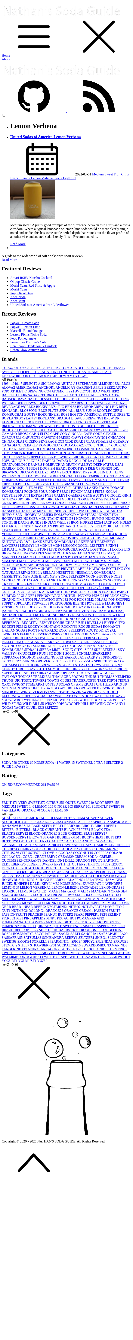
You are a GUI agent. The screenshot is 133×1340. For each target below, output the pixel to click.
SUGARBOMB (94, 945)
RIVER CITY (114, 622)
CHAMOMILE (103, 845)
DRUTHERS (72, 472)
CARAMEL (12, 845)
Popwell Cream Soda (24, 323)
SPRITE (70, 661)
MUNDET (46, 568)
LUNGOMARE (32, 553)
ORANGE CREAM (79, 910)
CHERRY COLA (31, 849)
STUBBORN (112, 665)
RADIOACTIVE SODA (81, 611)
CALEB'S (120, 430)
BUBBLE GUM (69, 837)
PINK (51, 918)
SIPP (89, 649)
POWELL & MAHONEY (105, 603)
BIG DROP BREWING (94, 407)
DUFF (22, 476)
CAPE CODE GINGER (100, 434)
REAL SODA (49, 372)
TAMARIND (117, 945)
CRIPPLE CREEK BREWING (49, 457)
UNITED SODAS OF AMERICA (86, 372)
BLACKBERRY (15, 833)
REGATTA (31, 622)
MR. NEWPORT (104, 565)
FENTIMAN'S (96, 480)
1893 (6, 383)
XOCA (8, 707)
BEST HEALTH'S (90, 403)
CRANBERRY (46, 856)
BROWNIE (46, 426)
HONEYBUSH (13, 880)
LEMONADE (88, 887)
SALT (75, 934)
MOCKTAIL (115, 899)
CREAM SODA (87, 856)
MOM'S (102, 561)
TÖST (27, 680)
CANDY (87, 841)
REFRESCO (12, 622)
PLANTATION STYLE (51, 599)
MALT (84, 891)
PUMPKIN (11, 926)
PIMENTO (25, 599)
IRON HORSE (82, 522)
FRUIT (10, 802)
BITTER (9, 829)
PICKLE (9, 918)
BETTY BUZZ (115, 403)
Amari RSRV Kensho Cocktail (31, 278)
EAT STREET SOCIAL (59, 476)
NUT (6, 910)
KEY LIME (50, 883)
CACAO (56, 841)
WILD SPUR (12, 703)
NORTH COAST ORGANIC (37, 580)
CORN (29, 856)
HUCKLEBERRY (52, 880)
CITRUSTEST (31, 853)
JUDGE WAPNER (36, 534)
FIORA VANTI (43, 484)
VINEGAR (108, 953)
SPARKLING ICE (50, 657)
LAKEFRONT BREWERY (95, 541)
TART (65, 949)
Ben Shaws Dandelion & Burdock (33, 346)
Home (6, 55)
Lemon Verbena (42, 178)
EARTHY (111, 860)
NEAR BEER (35, 907)
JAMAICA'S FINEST (18, 526)
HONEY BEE (13, 518)
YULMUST (27, 961)
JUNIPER (22, 883)
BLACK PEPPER (77, 829)
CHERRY (10, 849)
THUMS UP (11, 680)
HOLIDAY (102, 876)
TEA (101, 762)
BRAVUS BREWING (87, 418)
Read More (18, 244)
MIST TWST (84, 561)
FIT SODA (89, 484)
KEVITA (87, 534)
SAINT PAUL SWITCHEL (49, 638)
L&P (28, 541)
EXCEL (111, 476)
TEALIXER (42, 676)
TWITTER (10, 953)
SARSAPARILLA (113, 934)
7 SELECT (29, 383)
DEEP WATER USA (108, 464)
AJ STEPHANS (85, 383)
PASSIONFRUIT (15, 914)
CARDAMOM (34, 845)
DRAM (55, 472)
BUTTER (113, 837)
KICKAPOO (105, 534)
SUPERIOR (118, 669)
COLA (48, 810)
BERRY (83, 806)
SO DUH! (57, 653)
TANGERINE (13, 949)
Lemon (26, 178)
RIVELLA (95, 622)
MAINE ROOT (57, 553)
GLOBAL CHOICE (77, 499)
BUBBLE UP (90, 426)
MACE (54, 891)
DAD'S (62, 461)
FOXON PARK (83, 491)
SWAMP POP (57, 673)
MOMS (115, 561)
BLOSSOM (29, 410)
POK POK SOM (82, 599)
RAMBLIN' (108, 611)
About (6, 59)
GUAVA (50, 876)
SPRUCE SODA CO (109, 661)
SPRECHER (52, 368)
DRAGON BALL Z (34, 472)
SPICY (89, 941)
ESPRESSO (114, 864)
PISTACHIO (67, 918)
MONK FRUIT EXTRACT (66, 903)
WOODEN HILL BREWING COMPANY (95, 703)
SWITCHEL (86, 762)
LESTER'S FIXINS (104, 545)
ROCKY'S (69, 626)
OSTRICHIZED (14, 592)
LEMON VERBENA (36, 887)
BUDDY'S (10, 430)
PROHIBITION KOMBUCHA (61, 607)
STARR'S (67, 665)
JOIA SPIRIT (42, 530)
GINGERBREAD (42, 872)
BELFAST (86, 399)
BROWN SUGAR (43, 837)
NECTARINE (57, 907)
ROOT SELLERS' (72, 630)
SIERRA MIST (51, 649)
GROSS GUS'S (36, 507)
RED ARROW (106, 615)
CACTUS (72, 841)
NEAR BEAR (13, 907)
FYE (49, 495)
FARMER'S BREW (16, 480)
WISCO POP (55, 703)
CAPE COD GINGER (66, 434)
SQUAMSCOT (13, 665)
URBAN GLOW (53, 688)
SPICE (77, 941)
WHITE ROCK (91, 700)
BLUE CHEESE (70, 833)
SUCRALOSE (69, 945)
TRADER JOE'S (84, 680)
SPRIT (57, 661)
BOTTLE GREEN (116, 414)
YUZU (42, 961)
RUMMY (93, 634)
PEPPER (92, 914)
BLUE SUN (88, 368)
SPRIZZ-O (85, 661)
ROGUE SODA (90, 626)
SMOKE (24, 941)
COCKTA (119, 445)
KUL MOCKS (113, 538)
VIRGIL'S (95, 692)
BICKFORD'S (47, 407)
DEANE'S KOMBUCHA (46, 464)
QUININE (43, 926)
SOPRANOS (12, 657)
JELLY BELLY (96, 526)
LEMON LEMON (49, 545)
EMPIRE (96, 476)
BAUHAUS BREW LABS (100, 395)
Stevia (58, 178)
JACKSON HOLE (117, 522)
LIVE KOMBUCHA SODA (69, 549)
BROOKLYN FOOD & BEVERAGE (90, 422)
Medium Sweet (103, 174)
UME (24, 953)
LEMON (44, 806)
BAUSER (10, 399)
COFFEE (101, 853)
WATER (67, 762)
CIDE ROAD (75, 441)
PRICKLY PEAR (91, 922)
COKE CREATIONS (17, 449)
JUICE (8, 766)
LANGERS (11, 545)
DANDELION (53, 860)
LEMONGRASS (111, 887)
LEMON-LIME (64, 887)
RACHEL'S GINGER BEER (42, 611)
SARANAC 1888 (59, 642)
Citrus (125, 174)
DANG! (76, 461)
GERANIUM (70, 868)
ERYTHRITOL (92, 864)
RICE (76, 930)
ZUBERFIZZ (48, 707)
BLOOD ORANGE (43, 833)
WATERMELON (16, 957)
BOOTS (31, 414)
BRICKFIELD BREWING (44, 422)
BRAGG (64, 418)
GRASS (120, 872)
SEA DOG (109, 642)
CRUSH (107, 457)
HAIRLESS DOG (101, 507)
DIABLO (9, 468)
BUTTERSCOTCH (16, 841)
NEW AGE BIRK (36, 576)
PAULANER (27, 595)
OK (7, 784)
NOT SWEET (93, 907)
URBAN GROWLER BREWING (91, 688)
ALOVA (9, 387)
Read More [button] (9, 260)
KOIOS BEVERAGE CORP (81, 538)
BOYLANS (47, 418)
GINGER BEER (15, 872)
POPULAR (23, 603)
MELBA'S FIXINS (59, 561)
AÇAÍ (7, 818)
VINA (81, 692)
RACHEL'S (11, 611)
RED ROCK (50, 619)
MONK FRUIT (34, 903)
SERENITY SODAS (67, 646)
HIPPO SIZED (13, 515)
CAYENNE (71, 845)
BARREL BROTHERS (50, 395)
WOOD (124, 957)
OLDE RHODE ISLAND (52, 588)
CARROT (54, 845)
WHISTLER (70, 700)
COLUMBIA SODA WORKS (55, 449)
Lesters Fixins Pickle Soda (28, 334)
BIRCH (88, 826)
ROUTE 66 (95, 630)
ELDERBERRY (14, 864)
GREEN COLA (99, 503)
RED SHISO (41, 930)
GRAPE (81, 872)
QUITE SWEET (80, 802)
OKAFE (94, 584)
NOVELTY (114, 907)
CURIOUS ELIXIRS (26, 461)
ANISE (71, 822)
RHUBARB (61, 930)
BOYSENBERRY (15, 837)
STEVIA (10, 945)
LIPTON (41, 549)
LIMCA (8, 549)
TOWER (40, 680)
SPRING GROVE (37, 661)
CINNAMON (107, 849)
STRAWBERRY (43, 945)
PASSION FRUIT (107, 910)
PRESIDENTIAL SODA (20, 607)
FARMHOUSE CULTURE (51, 480)
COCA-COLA (14, 368)
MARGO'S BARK (37, 557)
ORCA (70, 368)
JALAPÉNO (96, 880)
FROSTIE (10, 495)
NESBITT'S (65, 572)
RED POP (23, 930)
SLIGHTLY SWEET (108, 806)
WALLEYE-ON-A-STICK (74, 696)
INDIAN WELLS (57, 522)
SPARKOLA (74, 657)
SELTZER (114, 762)
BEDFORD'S (67, 399)
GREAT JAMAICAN (71, 503)
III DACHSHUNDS (29, 522)
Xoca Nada (18, 297)
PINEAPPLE (35, 918)
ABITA (67, 383)
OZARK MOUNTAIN (54, 592)
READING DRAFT (57, 615)
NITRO (74, 907)
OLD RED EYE (113, 584)
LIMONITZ (24, 549)
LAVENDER (112, 883)
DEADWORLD (15, 376)
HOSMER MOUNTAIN (42, 518)
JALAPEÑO (76, 880)
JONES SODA (64, 530)
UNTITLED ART (109, 684)
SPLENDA (104, 941)
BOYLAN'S (28, 418)
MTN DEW (78, 376)
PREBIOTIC (67, 922)
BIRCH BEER (106, 826)
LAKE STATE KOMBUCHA (54, 541)
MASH (113, 557)
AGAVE (92, 818)
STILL (24, 945)
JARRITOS (74, 526)
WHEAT (37, 957)
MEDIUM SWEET (18, 806)
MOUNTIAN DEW (60, 565)
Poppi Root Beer (21, 293)
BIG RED (119, 407)
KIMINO (31, 538)
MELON (42, 899)
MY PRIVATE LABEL (72, 568)
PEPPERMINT (111, 914)
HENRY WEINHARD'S (104, 511)
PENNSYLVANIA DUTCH (57, 595)
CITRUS (55, 802)
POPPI (8, 603)
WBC (18, 700)
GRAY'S (48, 503)
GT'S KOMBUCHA (63, 507)
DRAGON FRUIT (89, 860)
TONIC (101, 949)
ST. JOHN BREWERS (42, 665)
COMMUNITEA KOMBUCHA (100, 449)
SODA (10, 762)
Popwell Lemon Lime (25, 327)
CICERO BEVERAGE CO (45, 441)
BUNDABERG (68, 430)
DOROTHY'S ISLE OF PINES (90, 468)
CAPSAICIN (104, 841)
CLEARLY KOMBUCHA (41, 445)
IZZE (99, 522)
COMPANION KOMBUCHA (24, 453)
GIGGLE (115, 495)
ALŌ (125, 383)
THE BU (92, 676)
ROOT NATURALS (43, 630)
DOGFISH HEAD (54, 468)
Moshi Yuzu (18, 289)
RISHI (81, 622)
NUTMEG (19, 910)
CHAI (86, 845)
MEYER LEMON (64, 899)
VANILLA (11, 810)
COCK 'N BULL (98, 445)
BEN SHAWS (28, 403)
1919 (16, 383)
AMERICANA (27, 387)
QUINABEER (111, 607)
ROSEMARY (23, 934)
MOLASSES (12, 903)
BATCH (74, 395)
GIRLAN (54, 499)
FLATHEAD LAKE (83, 488)
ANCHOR (47, 387)
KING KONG (49, 538)
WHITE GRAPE (57, 957)
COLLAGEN (12, 856)
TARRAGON (49, 949)
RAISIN (87, 926)
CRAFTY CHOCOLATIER (110, 453)
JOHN (16, 530)
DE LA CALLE (94, 461)
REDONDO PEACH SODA (81, 619)
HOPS (31, 880)
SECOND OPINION (17, 646)
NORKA (9, 580)
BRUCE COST (68, 426)
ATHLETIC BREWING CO (30, 391)
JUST (55, 534)
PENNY (85, 595)
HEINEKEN (59, 511)
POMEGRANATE (16, 922)
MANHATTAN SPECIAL (88, 553)
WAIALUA (46, 696)
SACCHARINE (46, 934)
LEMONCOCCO (76, 545)
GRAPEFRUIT (101, 872)
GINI (126, 495)
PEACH (35, 914)
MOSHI (8, 565)
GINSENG (64, 872)
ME (41, 561)
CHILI (50, 849)
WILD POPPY (114, 700)
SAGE (64, 934)
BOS (65, 414)
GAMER (75, 495)
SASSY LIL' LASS (86, 642)
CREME (106, 856)
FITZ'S (32, 488)
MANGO (10, 895)
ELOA (83, 476)
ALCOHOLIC (13, 822)
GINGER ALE (112, 868)
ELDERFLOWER (40, 864)
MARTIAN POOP (65, 557)
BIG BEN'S (67, 407)
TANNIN (31, 949)
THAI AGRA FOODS (68, 676)
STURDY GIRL (14, 669)
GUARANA (33, 876)
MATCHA (113, 895)
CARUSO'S (31, 437)
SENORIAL (42, 646)
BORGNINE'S (49, 414)
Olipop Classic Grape (25, 281)
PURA (89, 607)
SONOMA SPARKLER (94, 653)
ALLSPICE (33, 822)
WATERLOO (104, 696)
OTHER (26, 762)
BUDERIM (28, 430)
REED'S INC (111, 619)
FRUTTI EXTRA (31, 495)
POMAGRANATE (91, 918)
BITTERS (24, 829)
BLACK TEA (101, 829)
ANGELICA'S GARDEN (74, 387)
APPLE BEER (104, 387)
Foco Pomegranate (23, 338)
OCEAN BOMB (74, 584)
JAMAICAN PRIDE (49, 526)
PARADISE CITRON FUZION (94, 592)
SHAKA (90, 646)
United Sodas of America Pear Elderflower (39, 305)
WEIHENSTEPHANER (41, 700)
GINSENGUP (36, 499)
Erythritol (69, 178)
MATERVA (28, 561)
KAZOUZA (70, 534)
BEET (58, 826)
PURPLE (27, 926)
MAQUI (114, 553)
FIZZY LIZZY (57, 488)
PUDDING (112, 922)
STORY (95, 665)
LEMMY (27, 545)
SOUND (29, 657)
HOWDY (84, 518)
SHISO (101, 937)
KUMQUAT (92, 883)
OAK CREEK (51, 584)
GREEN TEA (12, 876)
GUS (82, 507)
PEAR (79, 914)
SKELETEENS (106, 649)
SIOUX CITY (73, 649)
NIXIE (116, 576)
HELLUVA (78, 511)
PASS (53, 784)
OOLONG (37, 910)
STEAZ (81, 665)
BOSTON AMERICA (86, 414)
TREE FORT (107, 680)
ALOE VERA (53, 822)
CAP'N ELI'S (39, 434)
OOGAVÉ (95, 588)
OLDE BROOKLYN (17, 588)
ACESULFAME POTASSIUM (63, 818)
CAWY (77, 437)
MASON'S (10, 561)
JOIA (27, 530)
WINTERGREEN (104, 957)
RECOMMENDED (30, 784)
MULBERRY (97, 903)
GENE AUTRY (95, 495)
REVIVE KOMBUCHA (57, 622)
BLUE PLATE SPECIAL (57, 410)
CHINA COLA (13, 441)
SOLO (71, 653)
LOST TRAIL (101, 549)
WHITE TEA (79, 957)
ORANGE (31, 810)
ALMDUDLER (109, 383)
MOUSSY (83, 565)
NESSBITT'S (12, 576)
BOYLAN (10, 418)
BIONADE (11, 410)
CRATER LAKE (14, 457)
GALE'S (61, 495)
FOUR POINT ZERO (54, 491)
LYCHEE (41, 891)
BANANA (10, 826)
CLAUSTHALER (99, 441)
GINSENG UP (13, 499)
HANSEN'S (11, 511)
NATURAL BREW (16, 572)
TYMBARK (35, 684)
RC (38, 615)
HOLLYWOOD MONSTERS (76, 515)
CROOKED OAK (86, 457)
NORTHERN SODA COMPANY (83, 580)
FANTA (123, 476)
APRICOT (101, 822)
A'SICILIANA (49, 383)
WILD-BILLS (34, 703)
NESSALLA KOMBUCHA (95, 572)
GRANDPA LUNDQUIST (21, 503)
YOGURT (10, 961)
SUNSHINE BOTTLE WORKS (86, 669)
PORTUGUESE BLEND (68, 603)
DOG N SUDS (28, 468)
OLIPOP (28, 372)
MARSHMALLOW (90, 895)
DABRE (49, 461)
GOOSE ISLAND (105, 499)
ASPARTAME (120, 822)
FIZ (42, 488)
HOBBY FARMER (39, 515)
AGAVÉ (106, 818)
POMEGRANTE (44, 922)
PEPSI (34, 368)
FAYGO (78, 480)
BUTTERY (40, 841)
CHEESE (122, 845)
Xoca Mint (17, 301)
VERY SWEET (32, 802)
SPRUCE (120, 941)
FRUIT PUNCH (47, 868)
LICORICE (11, 891)
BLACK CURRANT (48, 829)
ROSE (7, 934)
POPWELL (41, 603)
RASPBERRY (106, 926)
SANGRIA (90, 934)
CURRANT (33, 860)
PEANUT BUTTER (59, 914)
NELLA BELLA (43, 572)
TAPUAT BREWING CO (97, 673)
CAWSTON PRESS (56, 437)
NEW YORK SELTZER (68, 576)
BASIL (25, 826)
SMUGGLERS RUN (33, 653)
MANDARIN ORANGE (109, 891)
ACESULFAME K (26, 818)
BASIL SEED (42, 826)
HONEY (118, 876)
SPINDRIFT (112, 657)
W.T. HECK (27, 696)
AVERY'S (11, 372)
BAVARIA (26, 399)
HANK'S (122, 507)
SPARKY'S (94, 657)
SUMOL (55, 669)
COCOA (65, 853)
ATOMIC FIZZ (63, 391)
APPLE (85, 822)
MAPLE (26, 895)
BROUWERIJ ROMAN (19, 426)
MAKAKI (69, 891)
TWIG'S (18, 684)
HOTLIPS (67, 518)
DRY (34, 376)
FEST (113, 480)
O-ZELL (32, 584)
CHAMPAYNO (96, 437)
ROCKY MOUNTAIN (44, 626)
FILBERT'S (22, 484)
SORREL (39, 941)
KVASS (21, 766)
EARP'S (35, 476)
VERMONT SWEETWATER (54, 692)
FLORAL (10, 868)
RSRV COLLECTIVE (68, 634)
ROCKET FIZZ (112, 368)
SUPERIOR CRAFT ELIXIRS (24, 673)
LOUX (118, 549)
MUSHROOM (118, 903)
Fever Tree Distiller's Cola (28, 342)
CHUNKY (87, 849)
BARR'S (25, 395)
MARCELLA (12, 557)
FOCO (104, 488)
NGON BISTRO (98, 576)
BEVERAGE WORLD (19, 407)
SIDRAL (31, 649)
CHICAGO (117, 437)
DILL (70, 860)
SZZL (73, 673)
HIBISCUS (84, 876)
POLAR (101, 599)
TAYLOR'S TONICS (17, 676)
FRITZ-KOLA (106, 491)
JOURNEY (85, 530)
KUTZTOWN (13, 541)
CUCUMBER (13, 860)
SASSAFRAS (13, 937)
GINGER (64, 806)
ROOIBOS (89, 930)
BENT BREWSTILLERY (58, 403)
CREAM (66, 856)
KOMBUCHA (46, 762)
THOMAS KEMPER (115, 676)
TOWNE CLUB (59, 680)
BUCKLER (110, 426)
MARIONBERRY (61, 895)
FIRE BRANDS (67, 484)
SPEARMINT (59, 941)
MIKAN (85, 899)
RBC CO (27, 615)
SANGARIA (35, 642)
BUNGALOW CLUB (96, 430)
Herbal (15, 178)
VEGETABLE (59, 953)
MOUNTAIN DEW (54, 376)
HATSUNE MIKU (35, 511)
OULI (32, 592)
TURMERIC (117, 949)
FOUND (31, 491)
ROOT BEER (107, 802)
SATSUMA (33, 937)
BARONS (10, 395)
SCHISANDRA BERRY (60, 937)
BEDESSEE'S (46, 399)
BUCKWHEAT (94, 837)
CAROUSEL (12, 437)
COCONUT (83, 853)
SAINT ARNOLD (15, 638)
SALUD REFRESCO (85, 638)
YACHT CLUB (26, 707)
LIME (61, 810)
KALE (36, 883)
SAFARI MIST (112, 634)
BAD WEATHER (106, 391)
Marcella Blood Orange (26, 330)
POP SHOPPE (119, 599)
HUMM (98, 518)
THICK (88, 949)
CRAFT (83, 453)
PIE (20, 918)
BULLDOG (46, 430)
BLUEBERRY (95, 833)
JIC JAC (115, 526)
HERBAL (66, 876)
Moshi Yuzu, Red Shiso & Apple (32, 285)
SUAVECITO (37, 669)
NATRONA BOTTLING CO (109, 568)
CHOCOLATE (67, 849)
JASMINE (114, 880)
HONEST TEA (108, 515)
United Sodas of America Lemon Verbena (45, 137)
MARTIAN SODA (93, 557)
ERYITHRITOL (66, 864)
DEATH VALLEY (79, 464)
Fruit (117, 174)
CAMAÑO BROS (15, 434)
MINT (98, 899)
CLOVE (50, 853)
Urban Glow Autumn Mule (28, 350)
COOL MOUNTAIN (61, 453)
